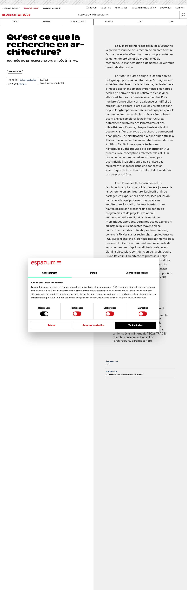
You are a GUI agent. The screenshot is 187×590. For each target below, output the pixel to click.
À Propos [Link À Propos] (91, 8)
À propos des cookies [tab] (137, 272)
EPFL (108, 364)
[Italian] (51, 7)
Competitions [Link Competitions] (78, 21)
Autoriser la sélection (93, 325)
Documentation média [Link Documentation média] (144, 8)
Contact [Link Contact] (180, 8)
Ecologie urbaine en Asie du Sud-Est (123, 374)
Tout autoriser (135, 325)
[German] (10, 7)
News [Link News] (16, 21)
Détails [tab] (93, 272)
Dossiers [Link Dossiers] (47, 21)
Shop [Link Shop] (171, 21)
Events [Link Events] (109, 21)
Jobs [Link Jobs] (140, 21)
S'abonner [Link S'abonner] (165, 8)
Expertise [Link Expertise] (106, 8)
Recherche (14, 71)
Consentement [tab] (49, 272)
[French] (31, 7)
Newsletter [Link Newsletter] (121, 8)
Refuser (52, 325)
